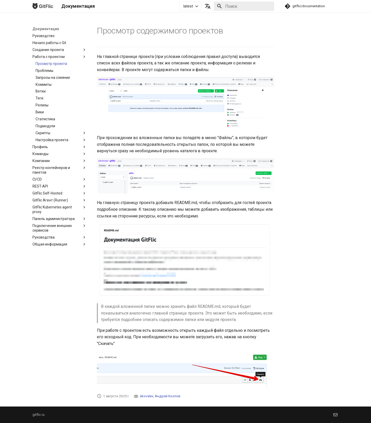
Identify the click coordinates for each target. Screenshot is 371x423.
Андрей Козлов (167, 396)
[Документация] (42, 6)
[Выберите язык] (208, 6)
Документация (45, 29)
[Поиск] (244, 6)
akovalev (146, 396)
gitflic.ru (38, 415)
